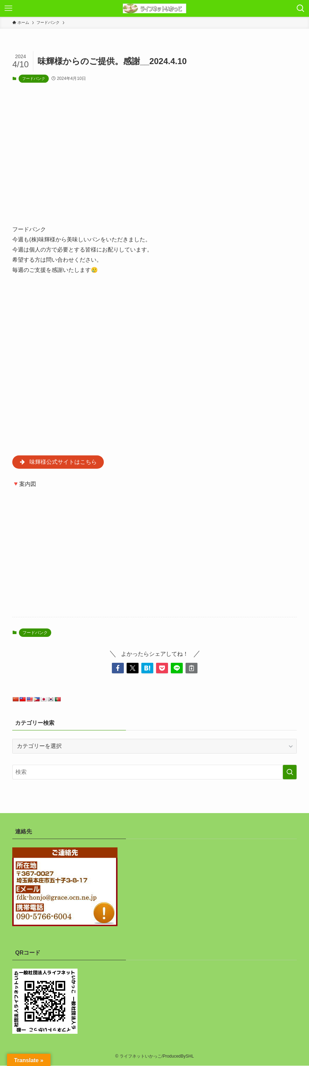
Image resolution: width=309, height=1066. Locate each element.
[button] (118, 668)
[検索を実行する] (290, 772)
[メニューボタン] (8, 8)
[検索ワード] (154, 772)
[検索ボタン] (300, 8)
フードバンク (33, 78)
